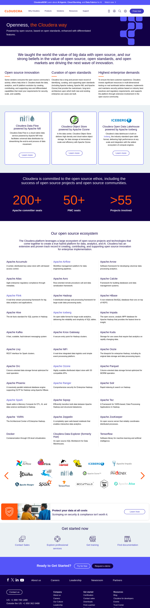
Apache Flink (13, 295)
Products (48, 11)
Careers (55, 580)
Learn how (135, 512)
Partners (117, 580)
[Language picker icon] (125, 12)
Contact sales (89, 598)
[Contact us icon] (109, 11)
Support (86, 11)
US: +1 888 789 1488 (17, 600)
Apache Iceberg (62, 312)
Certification (88, 595)
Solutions (60, 11)
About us (36, 580)
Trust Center (118, 605)
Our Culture (58, 602)
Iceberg (107, 137)
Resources (73, 11)
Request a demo (102, 566)
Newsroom (97, 580)
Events (116, 602)
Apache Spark (14, 399)
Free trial (137, 11)
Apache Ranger (62, 383)
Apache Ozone (61, 366)
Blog (115, 595)
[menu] (114, 11)
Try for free (82, 566)
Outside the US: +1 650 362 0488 (23, 603)
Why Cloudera (33, 11)
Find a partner (89, 605)
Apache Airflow (61, 261)
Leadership (75, 580)
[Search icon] (119, 11)
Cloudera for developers (123, 598)
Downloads (88, 602)
